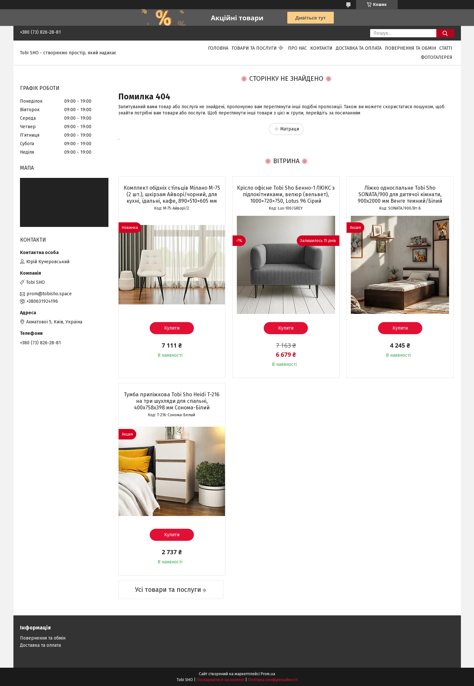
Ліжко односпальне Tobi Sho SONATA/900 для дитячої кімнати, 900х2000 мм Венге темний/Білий (400, 194)
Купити (172, 328)
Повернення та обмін (410, 48)
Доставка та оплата (359, 48)
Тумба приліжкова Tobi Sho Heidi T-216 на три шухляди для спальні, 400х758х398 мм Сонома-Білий (171, 401)
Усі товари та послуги (168, 589)
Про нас (297, 48)
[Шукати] (445, 33)
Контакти (321, 48)
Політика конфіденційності (273, 679)
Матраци (289, 129)
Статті (445, 48)
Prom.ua (268, 674)
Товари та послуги (254, 48)
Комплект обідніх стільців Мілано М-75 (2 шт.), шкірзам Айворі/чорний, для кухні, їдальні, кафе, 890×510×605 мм (171, 194)
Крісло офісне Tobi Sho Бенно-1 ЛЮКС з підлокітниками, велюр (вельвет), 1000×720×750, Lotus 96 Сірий (286, 194)
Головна (218, 48)
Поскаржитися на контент (220, 679)
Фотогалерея (436, 57)
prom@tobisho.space (49, 294)
